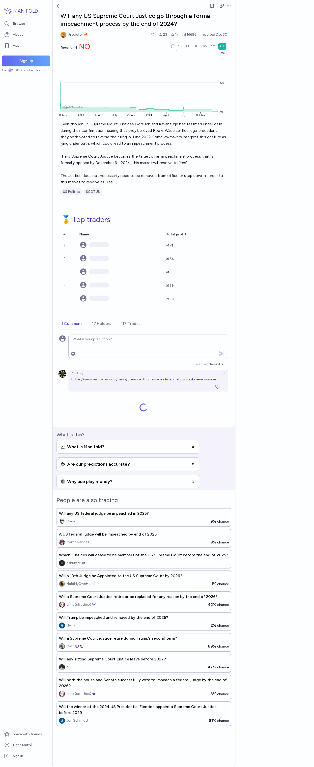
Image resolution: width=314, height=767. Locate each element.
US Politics (71, 192)
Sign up (26, 60)
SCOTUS (93, 192)
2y (81, 373)
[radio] (180, 46)
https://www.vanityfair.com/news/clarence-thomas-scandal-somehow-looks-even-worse (143, 379)
